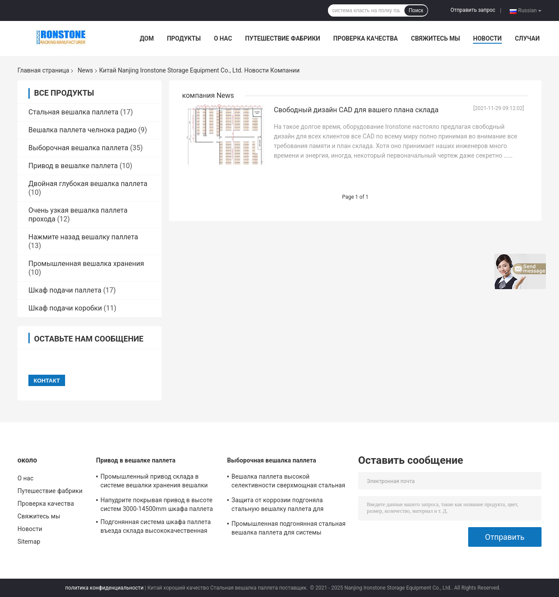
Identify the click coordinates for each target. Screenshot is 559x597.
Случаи (527, 38)
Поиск (416, 10)
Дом (147, 38)
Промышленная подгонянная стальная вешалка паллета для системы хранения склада (288, 529)
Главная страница (43, 70)
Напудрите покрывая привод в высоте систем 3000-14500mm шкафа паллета (156, 504)
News (85, 70)
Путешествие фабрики (282, 38)
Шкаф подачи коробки (65, 308)
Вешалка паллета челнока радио (82, 130)
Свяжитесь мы (435, 38)
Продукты (184, 38)
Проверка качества (365, 38)
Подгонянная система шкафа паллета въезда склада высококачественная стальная (155, 527)
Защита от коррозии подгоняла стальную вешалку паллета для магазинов (277, 506)
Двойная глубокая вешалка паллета (87, 183)
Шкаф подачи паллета (64, 290)
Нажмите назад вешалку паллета (83, 237)
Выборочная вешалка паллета (78, 148)
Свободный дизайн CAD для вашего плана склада (356, 110)
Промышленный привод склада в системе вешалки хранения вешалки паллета (154, 482)
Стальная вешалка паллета (73, 112)
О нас (223, 38)
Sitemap (28, 541)
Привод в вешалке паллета (73, 166)
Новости (487, 38)
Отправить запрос (472, 10)
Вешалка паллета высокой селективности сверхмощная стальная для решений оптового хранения (288, 482)
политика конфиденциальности (104, 588)
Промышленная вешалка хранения (86, 263)
